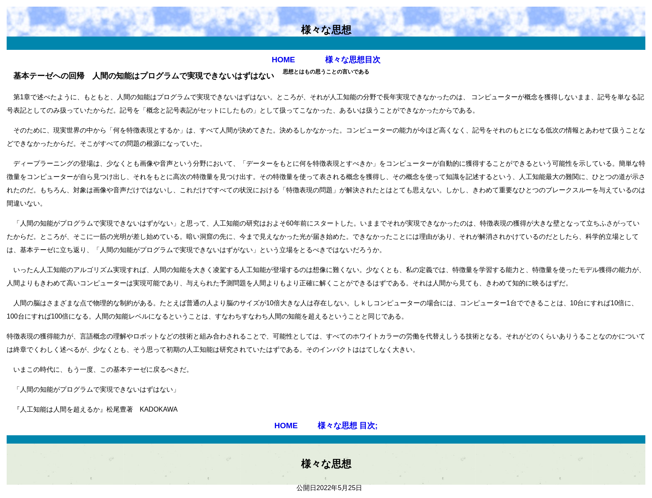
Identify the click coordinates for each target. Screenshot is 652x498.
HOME (283, 59)
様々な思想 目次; (348, 425)
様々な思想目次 (351, 59)
